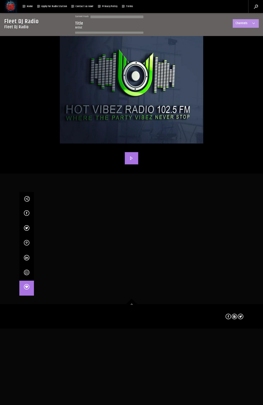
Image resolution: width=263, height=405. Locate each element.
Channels (246, 24)
